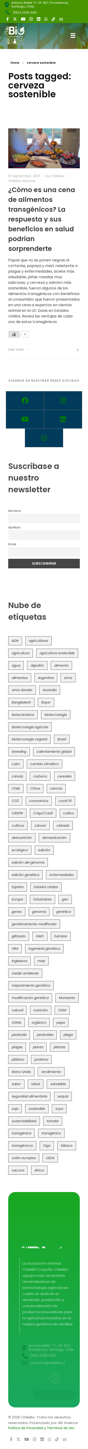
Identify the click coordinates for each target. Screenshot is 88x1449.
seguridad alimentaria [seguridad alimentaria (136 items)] (29, 1096)
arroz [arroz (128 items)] (68, 677)
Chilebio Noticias (22, 181)
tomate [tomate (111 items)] (53, 1121)
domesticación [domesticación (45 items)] (54, 837)
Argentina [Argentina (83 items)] (46, 677)
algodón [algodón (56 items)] (37, 665)
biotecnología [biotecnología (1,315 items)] (56, 714)
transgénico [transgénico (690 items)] (51, 1133)
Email (12, 544)
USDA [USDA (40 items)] (50, 1158)
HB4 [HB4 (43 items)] (15, 948)
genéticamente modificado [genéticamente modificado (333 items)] (34, 924)
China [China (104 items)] (35, 788)
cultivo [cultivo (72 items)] (68, 813)
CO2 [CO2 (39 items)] (15, 800)
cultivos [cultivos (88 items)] (18, 825)
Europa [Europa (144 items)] (17, 899)
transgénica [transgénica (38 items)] (21, 1133)
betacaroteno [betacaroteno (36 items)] (23, 714)
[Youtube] (25, 419)
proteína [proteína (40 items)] (41, 1059)
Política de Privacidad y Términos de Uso (41, 1428)
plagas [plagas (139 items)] (17, 1047)
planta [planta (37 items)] (38, 1047)
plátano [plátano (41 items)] (18, 1059)
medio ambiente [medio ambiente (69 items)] (25, 973)
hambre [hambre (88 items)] (60, 936)
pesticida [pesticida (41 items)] (19, 1034)
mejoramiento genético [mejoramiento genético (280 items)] (31, 985)
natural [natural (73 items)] (17, 1010)
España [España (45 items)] (17, 887)
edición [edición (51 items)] (44, 850)
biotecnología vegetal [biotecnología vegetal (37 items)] (29, 739)
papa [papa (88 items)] (61, 1022)
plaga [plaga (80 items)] (68, 1034)
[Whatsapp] (44, 438)
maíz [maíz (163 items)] (41, 961)
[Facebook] (25, 400)
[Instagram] (63, 400)
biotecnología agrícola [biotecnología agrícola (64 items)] (30, 727)
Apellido (14, 527)
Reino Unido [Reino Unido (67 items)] (21, 1071)
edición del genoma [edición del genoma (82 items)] (28, 862)
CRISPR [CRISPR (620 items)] (17, 813)
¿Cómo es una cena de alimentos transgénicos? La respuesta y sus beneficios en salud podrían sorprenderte (41, 219)
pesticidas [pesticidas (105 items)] (45, 1034)
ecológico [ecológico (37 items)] (20, 850)
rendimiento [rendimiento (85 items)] (51, 1071)
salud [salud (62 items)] (35, 1084)
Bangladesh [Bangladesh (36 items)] (21, 702)
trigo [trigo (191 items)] (46, 1145)
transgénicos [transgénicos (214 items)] (22, 1145)
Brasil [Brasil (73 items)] (61, 739)
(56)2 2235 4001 (25, 12)
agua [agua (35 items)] (16, 665)
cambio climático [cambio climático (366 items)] (44, 764)
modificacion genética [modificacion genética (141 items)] (30, 997)
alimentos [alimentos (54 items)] (20, 677)
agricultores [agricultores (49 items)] (38, 640)
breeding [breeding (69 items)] (19, 751)
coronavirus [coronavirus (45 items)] (38, 800)
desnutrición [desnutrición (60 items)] (22, 837)
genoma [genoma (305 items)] (39, 911)
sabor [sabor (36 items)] (16, 1084)
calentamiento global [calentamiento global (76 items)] (54, 751)
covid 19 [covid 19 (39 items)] (65, 800)
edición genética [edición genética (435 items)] (25, 874)
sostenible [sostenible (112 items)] (37, 1108)
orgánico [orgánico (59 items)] (39, 1022)
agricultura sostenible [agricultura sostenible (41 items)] (57, 653)
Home (15, 63)
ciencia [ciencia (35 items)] (56, 788)
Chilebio (58, 176)
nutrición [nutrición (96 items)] (41, 1010)
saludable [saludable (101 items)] (58, 1084)
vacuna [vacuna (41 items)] (18, 1170)
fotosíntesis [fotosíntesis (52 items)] (42, 899)
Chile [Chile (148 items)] (16, 788)
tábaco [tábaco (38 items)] (67, 1145)
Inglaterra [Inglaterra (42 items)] (19, 961)
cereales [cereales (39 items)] (64, 776)
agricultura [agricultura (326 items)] (20, 653)
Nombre (14, 511)
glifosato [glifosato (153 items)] (19, 936)
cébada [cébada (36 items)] (63, 825)
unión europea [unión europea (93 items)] (24, 1158)
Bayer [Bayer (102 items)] (46, 702)
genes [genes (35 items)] (17, 911)
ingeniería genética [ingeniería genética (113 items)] (44, 948)
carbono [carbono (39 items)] (40, 776)
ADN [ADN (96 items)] (15, 640)
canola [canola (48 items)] (17, 776)
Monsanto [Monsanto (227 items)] (67, 997)
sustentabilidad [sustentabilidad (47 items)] (24, 1121)
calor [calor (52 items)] (16, 764)
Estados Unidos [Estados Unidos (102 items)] (46, 887)
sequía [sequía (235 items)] (62, 1096)
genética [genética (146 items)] (63, 911)
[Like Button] (14, 334)
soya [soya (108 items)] (59, 1108)
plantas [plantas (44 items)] (59, 1047)
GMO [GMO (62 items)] (40, 936)
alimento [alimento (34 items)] (61, 665)
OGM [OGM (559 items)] (62, 1010)
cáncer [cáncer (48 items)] (40, 825)
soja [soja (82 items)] (15, 1108)
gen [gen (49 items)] (65, 899)
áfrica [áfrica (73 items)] (39, 1170)
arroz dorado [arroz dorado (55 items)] (22, 690)
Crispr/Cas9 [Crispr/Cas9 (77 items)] (43, 813)
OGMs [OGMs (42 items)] (16, 1022)
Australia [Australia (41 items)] (50, 690)
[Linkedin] (63, 419)
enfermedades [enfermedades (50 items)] (62, 874)
